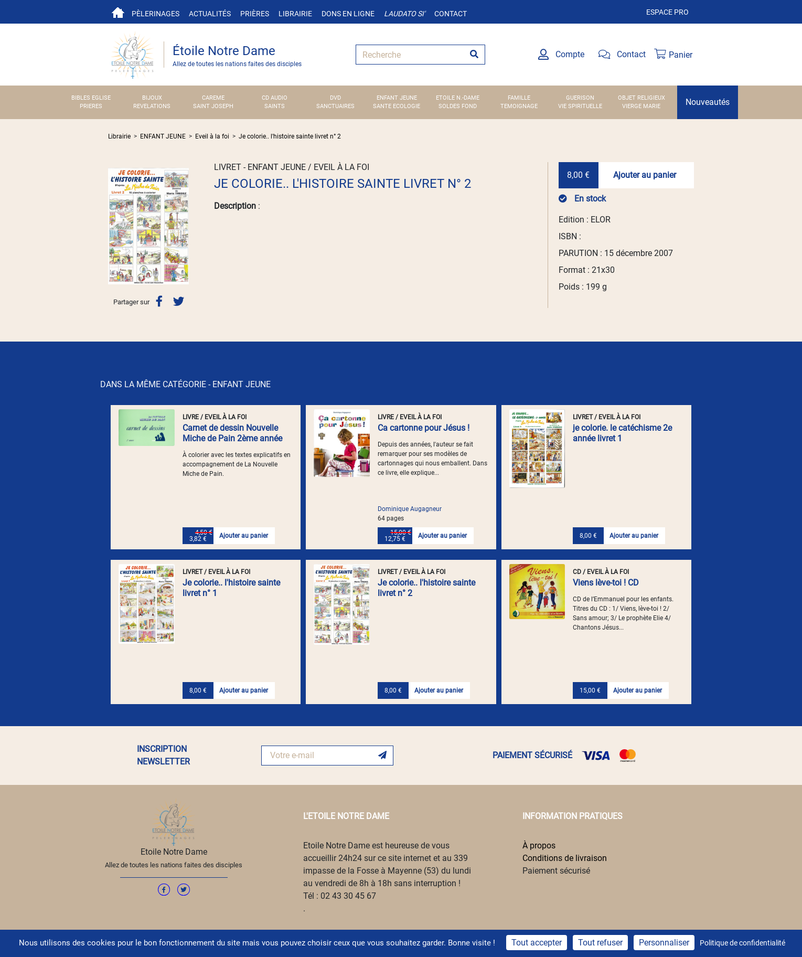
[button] (114, 226)
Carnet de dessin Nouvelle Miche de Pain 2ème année (232, 433)
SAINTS (274, 106)
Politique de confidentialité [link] (742, 943)
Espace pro (667, 12)
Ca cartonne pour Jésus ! (423, 428)
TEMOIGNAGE (519, 106)
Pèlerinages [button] (155, 13)
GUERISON (580, 97)
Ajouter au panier (644, 175)
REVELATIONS (151, 106)
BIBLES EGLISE (91, 97)
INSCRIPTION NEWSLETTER (163, 755)
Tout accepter (536, 943)
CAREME (213, 97)
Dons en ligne (348, 13)
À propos (538, 845)
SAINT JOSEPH (213, 106)
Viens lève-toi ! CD (606, 583)
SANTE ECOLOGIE (396, 106)
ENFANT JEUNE (397, 97)
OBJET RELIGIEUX (641, 97)
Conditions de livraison (564, 858)
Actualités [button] (210, 13)
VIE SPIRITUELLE (580, 106)
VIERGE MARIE (641, 106)
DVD (335, 97)
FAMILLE (519, 97)
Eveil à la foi (212, 136)
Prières (254, 13)
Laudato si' (404, 13)
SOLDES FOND (458, 106)
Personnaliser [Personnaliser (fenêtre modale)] (664, 943)
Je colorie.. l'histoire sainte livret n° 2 (290, 136)
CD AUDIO (274, 97)
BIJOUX (152, 97)
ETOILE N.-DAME (457, 97)
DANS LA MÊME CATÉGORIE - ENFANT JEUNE (185, 384)
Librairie (295, 13)
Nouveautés (708, 102)
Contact (450, 13)
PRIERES (91, 106)
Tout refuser (600, 943)
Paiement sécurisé (556, 871)
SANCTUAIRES (335, 106)
